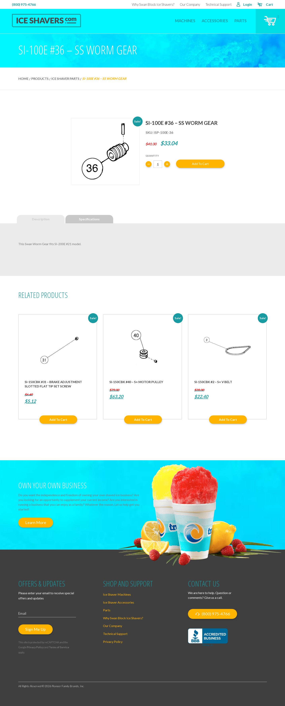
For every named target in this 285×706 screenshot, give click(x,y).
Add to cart (200, 164)
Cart (265, 5)
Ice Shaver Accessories (118, 602)
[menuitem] (185, 18)
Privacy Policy (35, 647)
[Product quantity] (158, 164)
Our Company (190, 4)
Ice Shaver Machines (117, 594)
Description (41, 219)
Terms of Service (59, 647)
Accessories (215, 20)
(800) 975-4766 (24, 4)
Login (244, 5)
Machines (185, 20)
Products (40, 78)
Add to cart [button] (58, 419)
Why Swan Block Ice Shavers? (153, 4)
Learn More (35, 522)
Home (23, 78)
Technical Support (219, 4)
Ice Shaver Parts (65, 78)
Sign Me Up (35, 629)
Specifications (89, 219)
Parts (240, 20)
